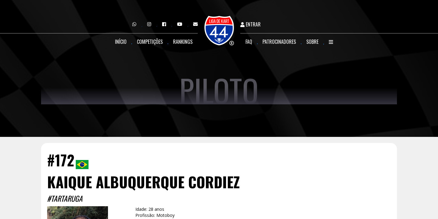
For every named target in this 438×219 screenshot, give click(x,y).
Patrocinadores (279, 41)
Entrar (250, 24)
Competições (150, 41)
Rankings (183, 41)
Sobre (312, 41)
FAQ (248, 41)
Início (121, 41)
